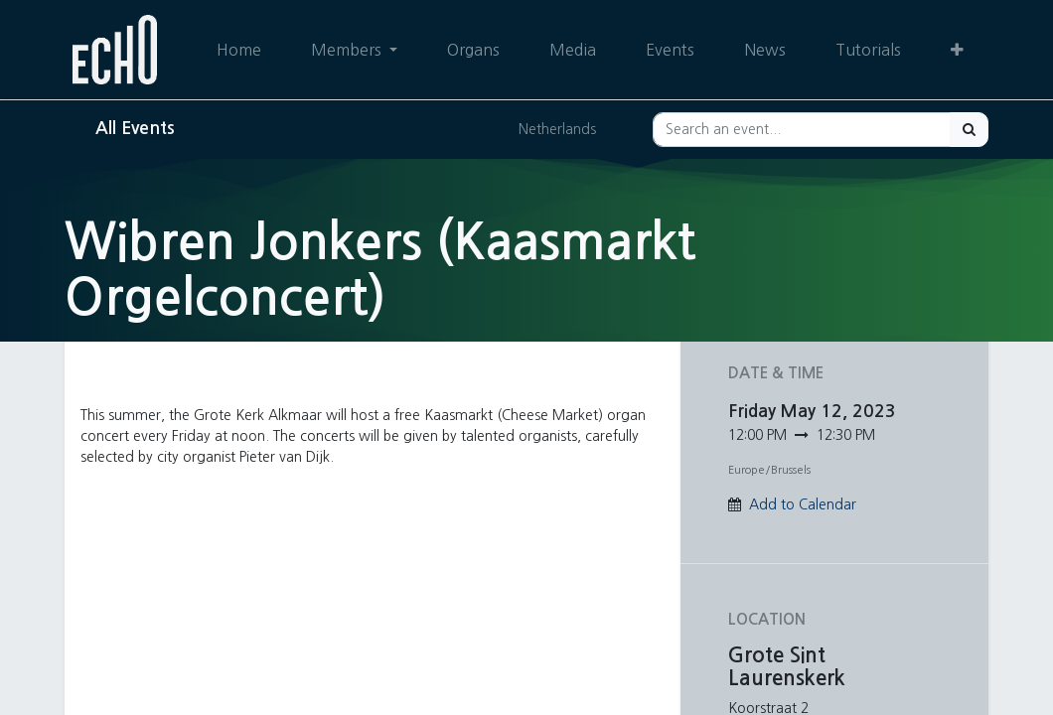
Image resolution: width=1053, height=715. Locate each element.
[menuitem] (239, 50)
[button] (957, 50)
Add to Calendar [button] (802, 504)
